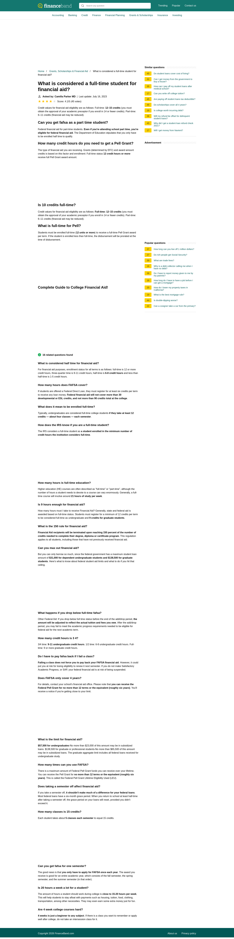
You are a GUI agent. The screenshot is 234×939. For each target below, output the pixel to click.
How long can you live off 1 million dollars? (174, 249)
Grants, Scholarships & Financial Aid (68, 71)
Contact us (190, 5)
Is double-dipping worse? (166, 300)
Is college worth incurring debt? (168, 110)
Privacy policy (188, 933)
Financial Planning (115, 15)
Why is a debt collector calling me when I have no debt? (173, 267)
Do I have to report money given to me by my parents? (173, 274)
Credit (84, 15)
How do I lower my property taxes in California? (171, 288)
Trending (163, 5)
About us (172, 933)
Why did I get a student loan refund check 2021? (173, 124)
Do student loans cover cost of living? (171, 73)
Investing (177, 15)
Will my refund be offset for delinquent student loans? (172, 117)
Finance (96, 15)
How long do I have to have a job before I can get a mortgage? (173, 281)
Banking (72, 15)
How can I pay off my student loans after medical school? (173, 87)
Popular (176, 5)
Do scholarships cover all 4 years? (170, 105)
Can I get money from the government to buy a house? (173, 80)
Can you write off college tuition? (169, 93)
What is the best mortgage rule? (169, 295)
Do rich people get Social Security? (170, 255)
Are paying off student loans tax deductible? (174, 99)
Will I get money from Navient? (168, 130)
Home (41, 71)
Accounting (58, 15)
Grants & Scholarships (141, 15)
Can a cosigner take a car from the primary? (175, 306)
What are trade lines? (164, 260)
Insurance (162, 15)
